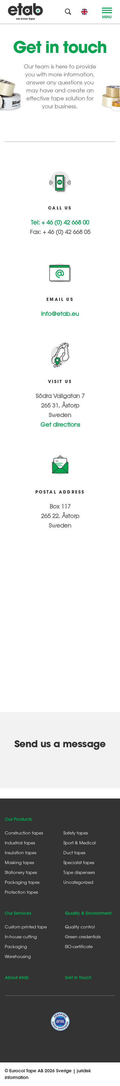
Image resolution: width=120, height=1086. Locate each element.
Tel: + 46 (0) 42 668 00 (60, 222)
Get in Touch (78, 977)
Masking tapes (19, 862)
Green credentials (83, 936)
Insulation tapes (20, 852)
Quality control (80, 926)
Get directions (60, 424)
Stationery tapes (21, 872)
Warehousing (18, 956)
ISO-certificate (79, 946)
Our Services (18, 913)
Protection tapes (21, 892)
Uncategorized (78, 882)
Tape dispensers (79, 872)
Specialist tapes (78, 862)
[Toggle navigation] (107, 12)
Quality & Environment (88, 913)
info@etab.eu (60, 313)
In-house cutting (21, 936)
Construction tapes (24, 832)
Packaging (16, 946)
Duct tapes (74, 852)
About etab (17, 977)
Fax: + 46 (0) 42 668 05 (60, 231)
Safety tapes (75, 832)
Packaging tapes (22, 882)
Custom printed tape (26, 926)
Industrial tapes (20, 842)
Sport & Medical (79, 842)
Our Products (18, 819)
